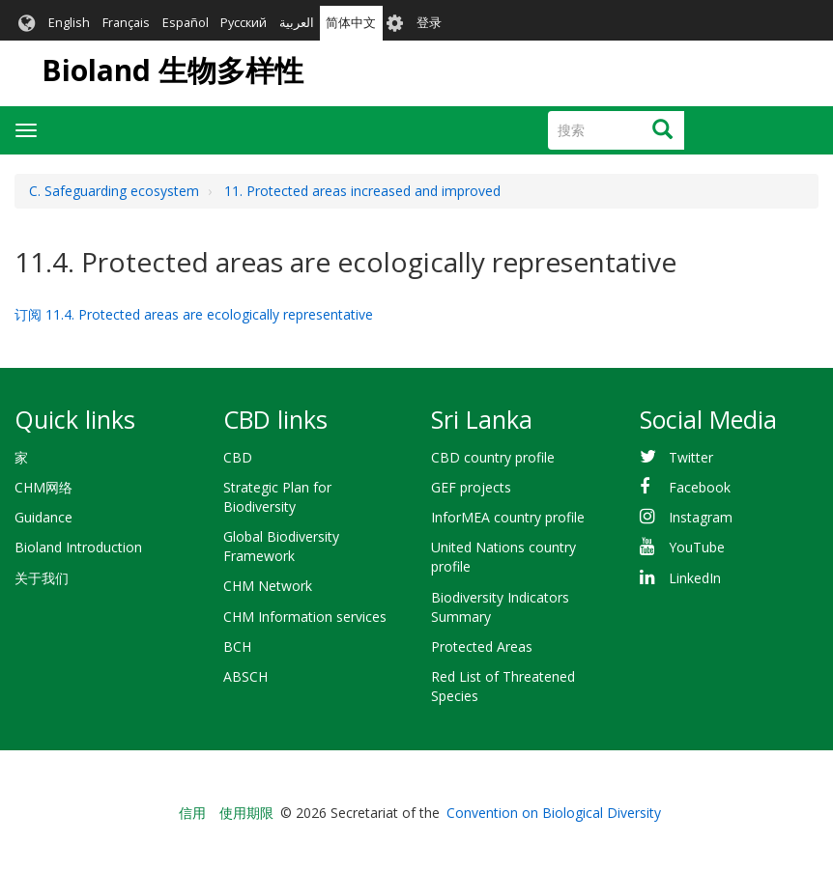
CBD (237, 457)
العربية (296, 22)
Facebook (700, 487)
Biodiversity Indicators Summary (500, 607)
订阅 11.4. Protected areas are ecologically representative (193, 314)
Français (126, 22)
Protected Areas (481, 646)
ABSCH (245, 676)
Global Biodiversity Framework (281, 546)
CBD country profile (493, 457)
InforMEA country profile (508, 517)
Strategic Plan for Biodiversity (277, 497)
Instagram (700, 517)
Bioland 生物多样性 (172, 70)
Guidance (43, 517)
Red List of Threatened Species (503, 686)
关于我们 (41, 578)
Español (185, 22)
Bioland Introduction (78, 547)
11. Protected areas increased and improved (362, 191)
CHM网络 (43, 487)
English (69, 22)
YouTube (697, 547)
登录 (429, 22)
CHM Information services (305, 616)
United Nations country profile (503, 557)
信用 (192, 812)
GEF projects (471, 487)
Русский (243, 22)
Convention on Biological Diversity (553, 812)
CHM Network (267, 585)
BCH (237, 646)
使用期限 (246, 812)
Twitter (691, 457)
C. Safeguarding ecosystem (114, 191)
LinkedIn (695, 578)
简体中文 (351, 22)
